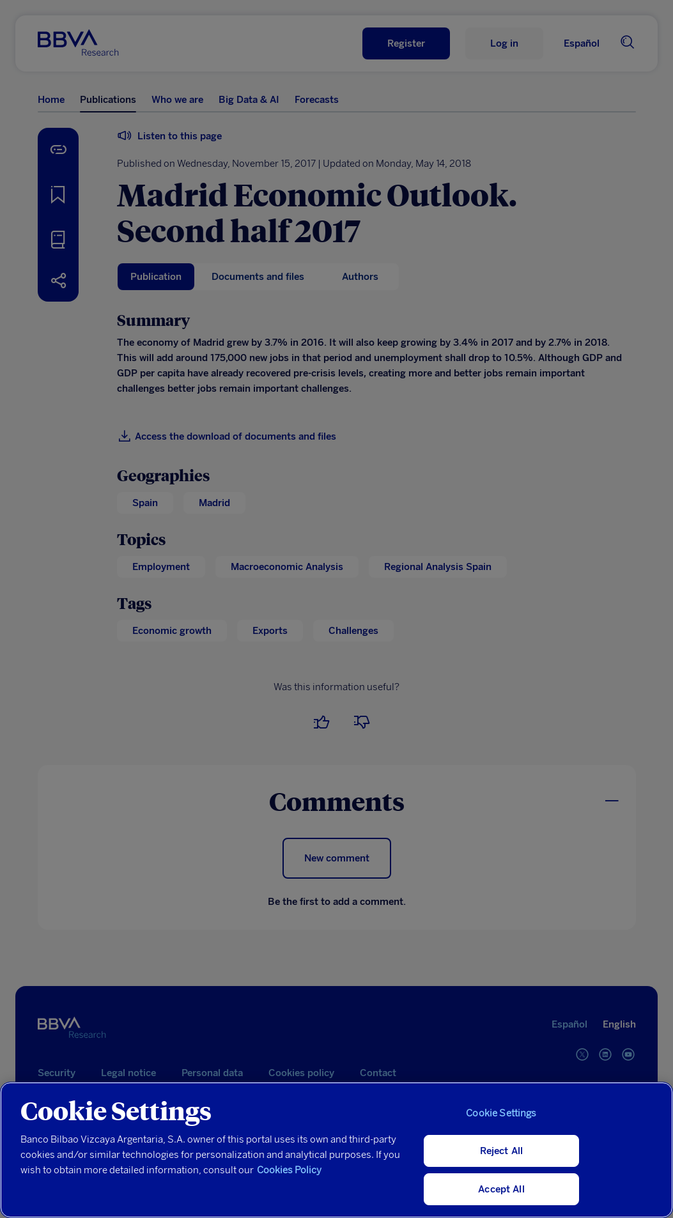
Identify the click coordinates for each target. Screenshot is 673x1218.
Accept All (501, 1189)
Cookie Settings (501, 1113)
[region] (336, 1150)
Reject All (501, 1151)
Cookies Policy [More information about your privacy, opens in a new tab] (289, 1170)
